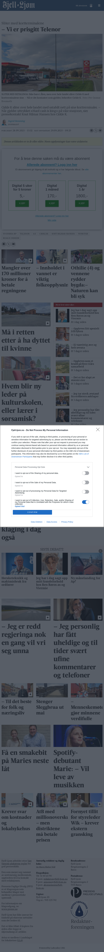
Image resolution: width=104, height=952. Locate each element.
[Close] (98, 430)
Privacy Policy (67, 522)
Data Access (52, 522)
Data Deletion (36, 522)
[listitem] (52, 467)
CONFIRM (32, 512)
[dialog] (52, 476)
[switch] (85, 473)
